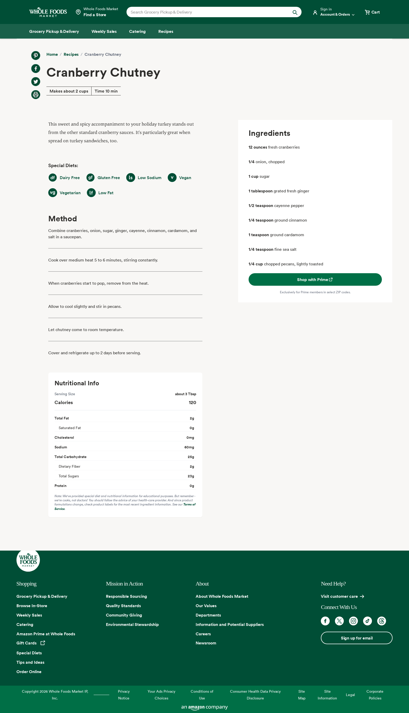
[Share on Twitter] (35, 81)
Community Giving (124, 615)
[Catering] (137, 31)
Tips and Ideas (30, 662)
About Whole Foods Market (222, 596)
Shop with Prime (315, 279)
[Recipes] (165, 31)
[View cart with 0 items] (372, 12)
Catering (24, 624)
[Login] (334, 12)
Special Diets (29, 653)
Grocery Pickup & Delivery (41, 596)
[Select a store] (96, 12)
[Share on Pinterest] (35, 55)
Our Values (206, 605)
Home (52, 54)
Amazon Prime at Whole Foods (45, 634)
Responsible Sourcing (126, 596)
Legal (350, 694)
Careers (203, 634)
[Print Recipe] (35, 94)
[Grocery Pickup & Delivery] (54, 31)
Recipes (71, 54)
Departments (208, 615)
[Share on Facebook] (35, 68)
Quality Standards (123, 605)
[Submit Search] (295, 12)
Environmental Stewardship (132, 624)
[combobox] (206, 12)
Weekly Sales (29, 615)
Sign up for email (357, 638)
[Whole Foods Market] (48, 12)
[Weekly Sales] (104, 31)
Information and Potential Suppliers (230, 624)
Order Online (28, 671)
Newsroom (206, 643)
